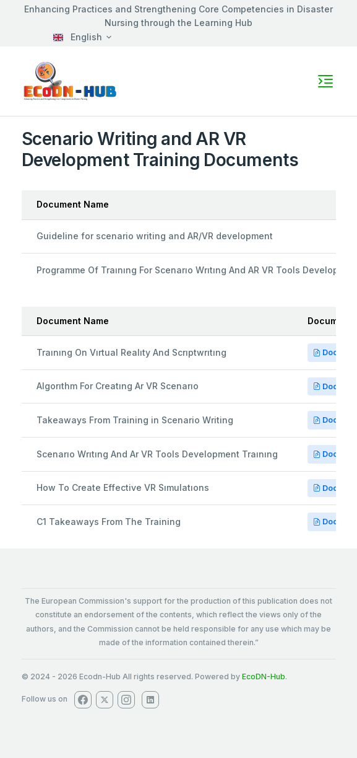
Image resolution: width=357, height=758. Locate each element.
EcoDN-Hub (263, 676)
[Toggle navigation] (325, 81)
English (77, 37)
